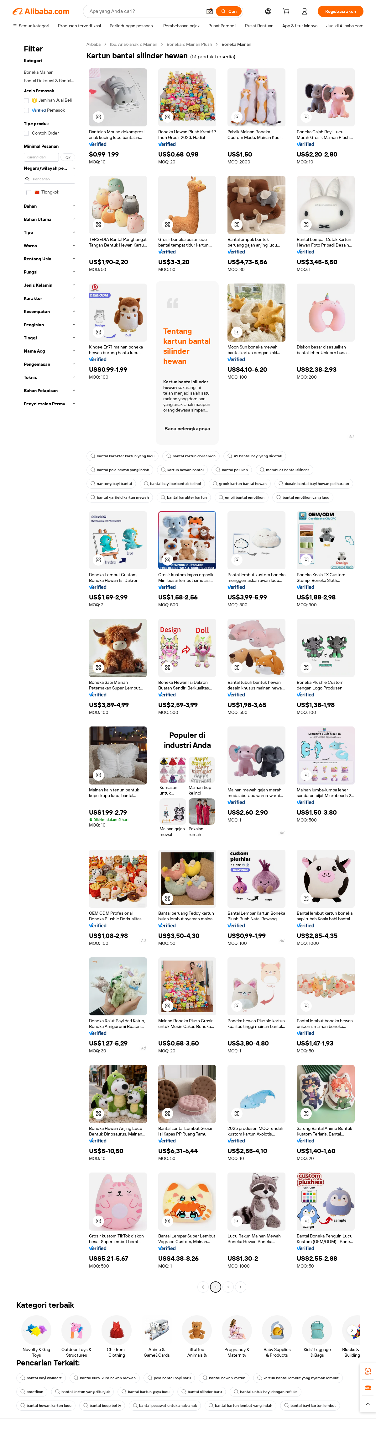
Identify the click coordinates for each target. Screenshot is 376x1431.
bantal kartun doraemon (191, 456)
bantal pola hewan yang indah (120, 469)
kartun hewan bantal (182, 469)
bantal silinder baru (201, 1391)
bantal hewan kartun (224, 1377)
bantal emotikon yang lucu (302, 497)
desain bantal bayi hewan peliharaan (314, 483)
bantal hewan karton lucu (45, 1405)
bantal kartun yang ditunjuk (82, 1391)
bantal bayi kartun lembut (310, 1405)
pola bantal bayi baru (169, 1377)
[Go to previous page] (203, 1287)
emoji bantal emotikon (241, 497)
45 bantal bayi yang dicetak (254, 456)
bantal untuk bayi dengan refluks (265, 1391)
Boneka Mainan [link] (236, 44)
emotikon (31, 1391)
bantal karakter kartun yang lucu (122, 456)
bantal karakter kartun (184, 497)
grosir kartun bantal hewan (240, 483)
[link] (368, 1371)
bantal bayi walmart (41, 1377)
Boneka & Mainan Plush (189, 44)
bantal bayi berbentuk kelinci (172, 483)
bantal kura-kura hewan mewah (105, 1377)
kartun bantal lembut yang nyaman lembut (298, 1377)
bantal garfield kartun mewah (120, 497)
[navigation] (47, 666)
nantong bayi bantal (111, 483)
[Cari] (229, 11)
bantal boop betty (102, 1405)
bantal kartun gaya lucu (146, 1391)
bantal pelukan (232, 469)
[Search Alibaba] (145, 11)
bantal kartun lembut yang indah (240, 1405)
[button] (209, 11)
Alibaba (93, 44)
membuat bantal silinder (284, 469)
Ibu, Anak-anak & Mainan (133, 44)
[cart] (287, 12)
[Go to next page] (240, 1287)
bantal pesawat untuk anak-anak (165, 1405)
